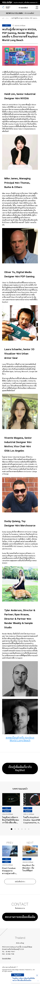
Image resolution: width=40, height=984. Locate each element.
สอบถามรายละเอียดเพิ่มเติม (20, 917)
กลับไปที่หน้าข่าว (20, 882)
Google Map (6, 958)
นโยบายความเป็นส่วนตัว (9, 967)
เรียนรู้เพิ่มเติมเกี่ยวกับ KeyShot (20, 768)
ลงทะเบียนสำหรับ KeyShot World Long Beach (20, 739)
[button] (11, 829)
